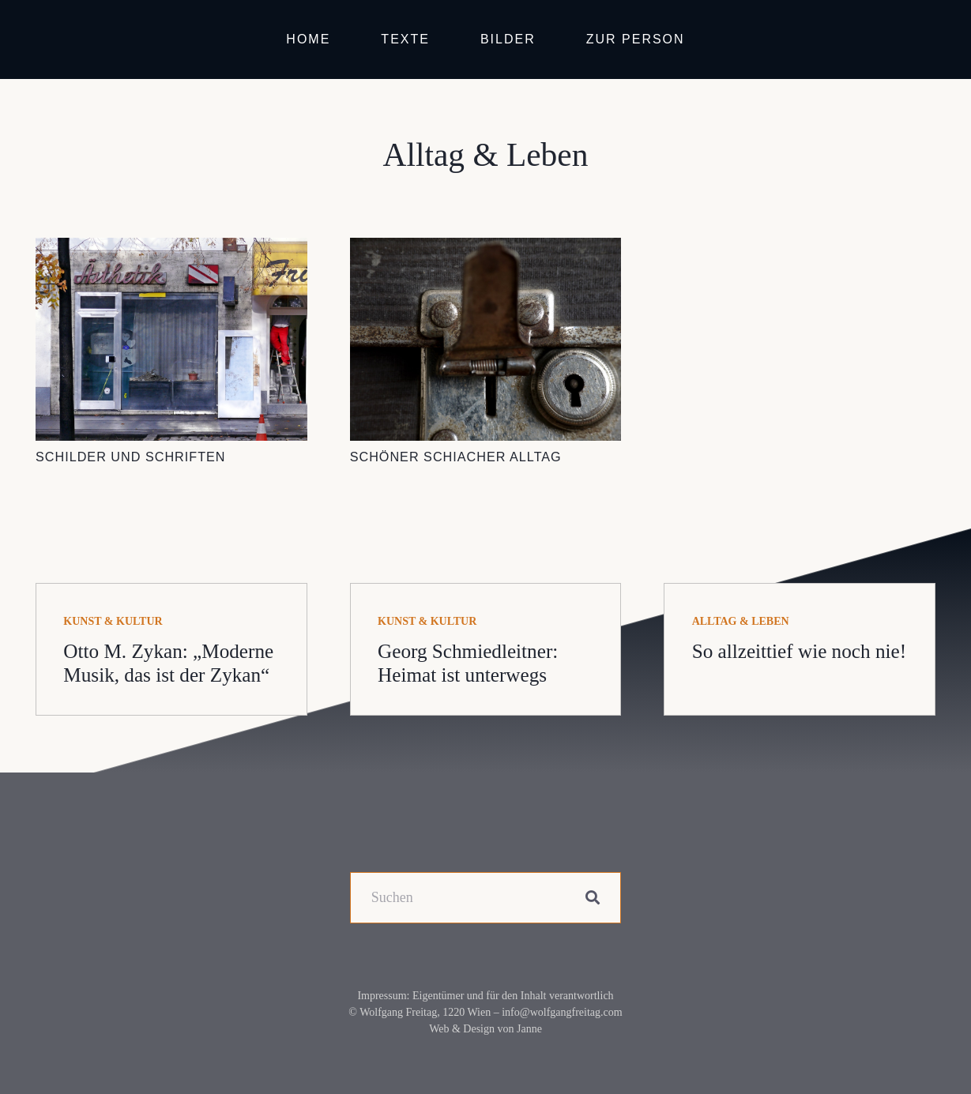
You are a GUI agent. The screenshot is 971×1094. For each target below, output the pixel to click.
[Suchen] (486, 897)
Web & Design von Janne (485, 1029)
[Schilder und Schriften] (171, 249)
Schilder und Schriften (131, 456)
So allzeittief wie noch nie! (799, 651)
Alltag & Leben (740, 621)
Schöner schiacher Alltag (456, 456)
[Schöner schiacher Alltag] (486, 249)
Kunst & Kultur (112, 621)
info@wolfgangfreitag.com (562, 1012)
